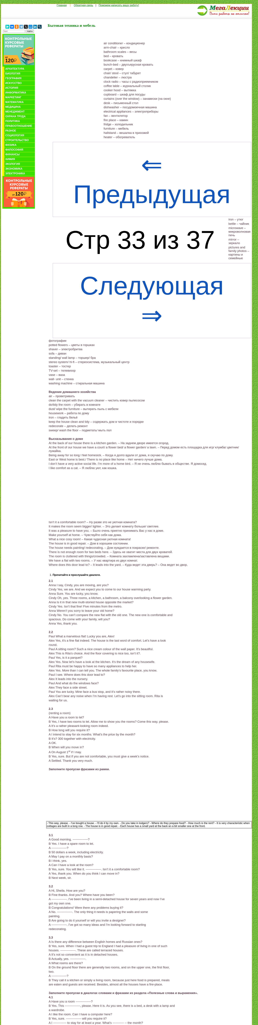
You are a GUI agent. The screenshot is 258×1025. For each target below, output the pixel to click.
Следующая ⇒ (152, 300)
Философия (14, 149)
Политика (12, 121)
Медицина (13, 106)
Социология (14, 135)
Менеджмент (15, 111)
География (13, 78)
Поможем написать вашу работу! (119, 5)
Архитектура (14, 68)
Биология (12, 73)
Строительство (17, 140)
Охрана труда (15, 116)
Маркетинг (13, 97)
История (11, 87)
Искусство (13, 83)
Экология (12, 164)
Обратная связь (83, 5)
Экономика (13, 168)
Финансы (12, 154)
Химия (10, 159)
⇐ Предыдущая (151, 179)
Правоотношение (18, 126)
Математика (14, 102)
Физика (10, 145)
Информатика (15, 92)
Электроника (15, 173)
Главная (62, 5)
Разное (10, 130)
